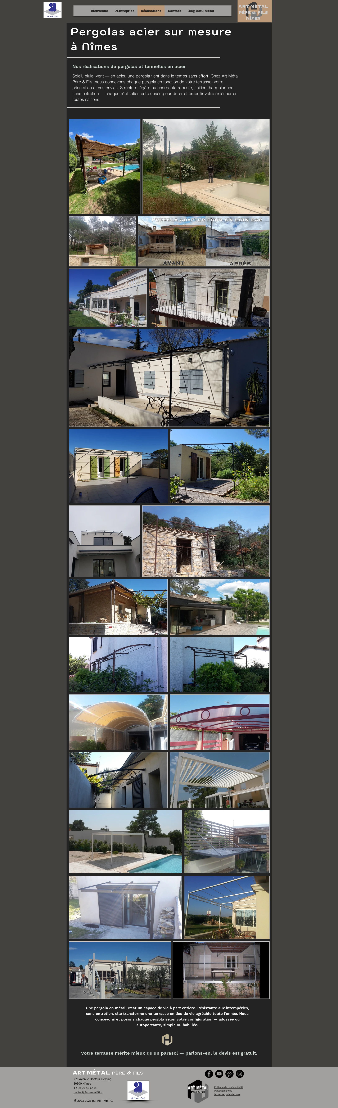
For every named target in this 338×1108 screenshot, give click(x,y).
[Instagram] (240, 1074)
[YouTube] (219, 1074)
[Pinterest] (229, 1074)
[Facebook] (209, 1074)
